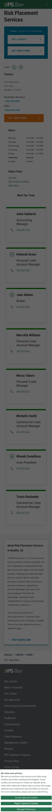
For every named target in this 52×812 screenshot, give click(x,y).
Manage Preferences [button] (26, 809)
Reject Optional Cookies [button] (26, 803)
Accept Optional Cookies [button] (26, 797)
